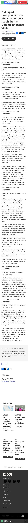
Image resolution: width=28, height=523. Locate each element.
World (4, 364)
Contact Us (5, 507)
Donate (23, 2)
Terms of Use (6, 487)
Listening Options (7, 500)
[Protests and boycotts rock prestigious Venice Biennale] (20, 408)
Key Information (6, 491)
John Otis (10, 31)
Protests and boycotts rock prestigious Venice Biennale (20, 422)
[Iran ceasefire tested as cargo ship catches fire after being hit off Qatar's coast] (8, 408)
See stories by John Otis (8, 381)
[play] (2, 521)
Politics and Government (6, 415)
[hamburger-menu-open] (2, 2)
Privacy (4, 497)
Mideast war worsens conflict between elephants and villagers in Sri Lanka (8, 446)
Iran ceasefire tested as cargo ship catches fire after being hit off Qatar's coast (8, 423)
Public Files (5, 494)
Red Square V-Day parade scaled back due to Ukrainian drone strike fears (19, 447)
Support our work (7, 503)
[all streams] (26, 521)
